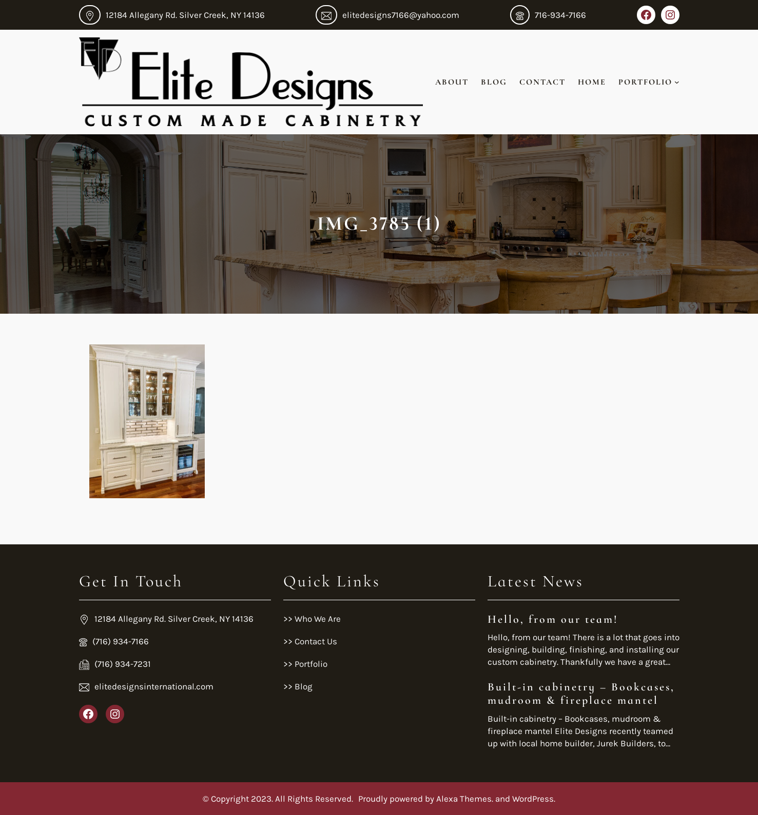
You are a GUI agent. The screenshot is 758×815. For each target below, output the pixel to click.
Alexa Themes (464, 798)
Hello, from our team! (553, 619)
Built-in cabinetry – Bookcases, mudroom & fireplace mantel (581, 693)
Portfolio (310, 664)
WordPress (533, 798)
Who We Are (317, 619)
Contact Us (316, 641)
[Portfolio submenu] (676, 82)
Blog (304, 686)
